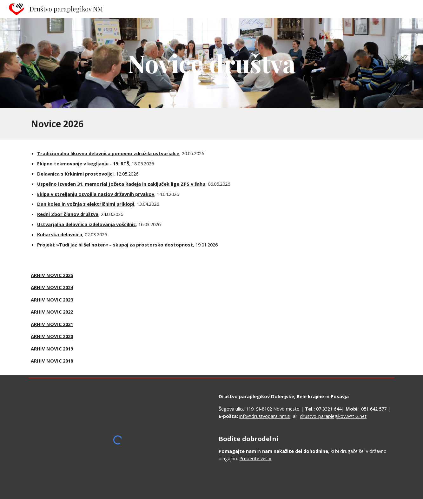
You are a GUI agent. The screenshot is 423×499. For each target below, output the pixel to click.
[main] (211, 63)
